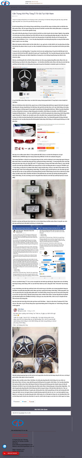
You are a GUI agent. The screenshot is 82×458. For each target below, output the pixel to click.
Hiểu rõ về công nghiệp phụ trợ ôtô (22, 412)
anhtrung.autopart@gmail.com (31, 3)
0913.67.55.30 (35, 1)
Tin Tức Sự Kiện (23, 7)
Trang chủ (14, 7)
